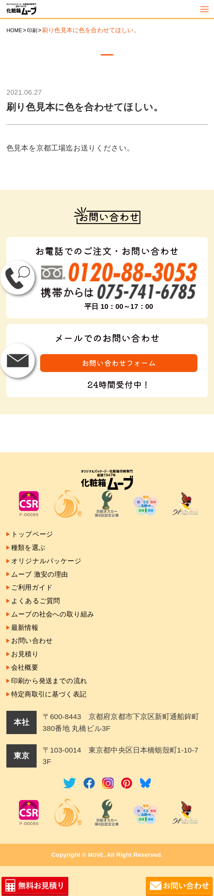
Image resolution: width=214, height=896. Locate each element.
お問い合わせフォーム (118, 364)
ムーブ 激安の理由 (43, 554)
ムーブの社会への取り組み (58, 600)
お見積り (27, 646)
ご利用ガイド (35, 569)
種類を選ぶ (30, 523)
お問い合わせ (35, 631)
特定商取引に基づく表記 (54, 692)
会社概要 (26, 662)
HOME (15, 30)
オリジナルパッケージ (51, 538)
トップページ (35, 508)
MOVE (96, 854)
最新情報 (26, 615)
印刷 (35, 30)
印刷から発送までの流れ (54, 677)
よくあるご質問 (39, 584)
